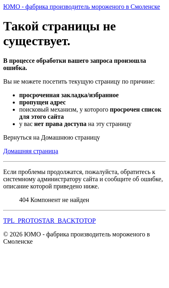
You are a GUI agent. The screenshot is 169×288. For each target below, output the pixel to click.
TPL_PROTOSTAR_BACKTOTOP (49, 220)
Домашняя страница (30, 151)
